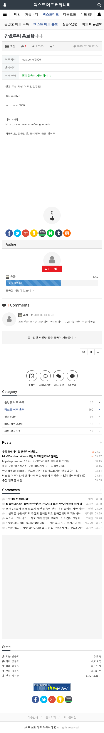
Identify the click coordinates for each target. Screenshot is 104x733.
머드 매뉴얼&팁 (48, 423)
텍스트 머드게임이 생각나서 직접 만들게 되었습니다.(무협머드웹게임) (43, 475)
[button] (83, 352)
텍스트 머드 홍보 (45, 24)
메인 (17, 14)
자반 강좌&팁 (48, 431)
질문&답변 (69, 24)
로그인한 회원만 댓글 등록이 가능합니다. (52, 337)
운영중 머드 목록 (16, 24)
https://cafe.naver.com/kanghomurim (28, 124)
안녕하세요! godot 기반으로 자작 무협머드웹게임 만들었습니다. (40, 470)
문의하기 (50, 717)
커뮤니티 (31, 14)
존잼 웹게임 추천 (12, 480)
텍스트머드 (50, 14)
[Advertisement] (52, 172)
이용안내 (33, 717)
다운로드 (69, 14)
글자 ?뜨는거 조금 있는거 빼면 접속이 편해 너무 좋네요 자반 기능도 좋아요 (48, 508)
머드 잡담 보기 (91, 14)
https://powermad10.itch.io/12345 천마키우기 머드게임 (35, 461)
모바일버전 (69, 717)
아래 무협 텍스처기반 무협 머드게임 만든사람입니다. (33, 466)
